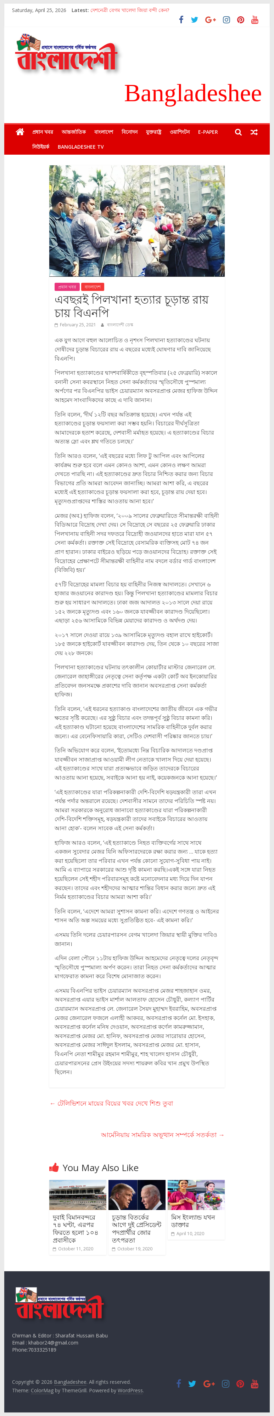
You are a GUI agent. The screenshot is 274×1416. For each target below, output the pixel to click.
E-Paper (208, 131)
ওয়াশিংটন (180, 131)
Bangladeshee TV (65, 146)
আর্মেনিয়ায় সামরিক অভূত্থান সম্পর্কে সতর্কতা (163, 1134)
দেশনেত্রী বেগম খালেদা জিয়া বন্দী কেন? (129, 10)
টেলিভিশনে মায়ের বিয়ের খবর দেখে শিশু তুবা (111, 1103)
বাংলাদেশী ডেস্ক (120, 325)
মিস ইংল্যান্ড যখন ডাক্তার (193, 1221)
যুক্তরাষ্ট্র (153, 131)
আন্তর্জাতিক (74, 131)
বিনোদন (130, 131)
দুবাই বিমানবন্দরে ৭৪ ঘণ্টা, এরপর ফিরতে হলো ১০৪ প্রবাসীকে (76, 1228)
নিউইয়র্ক (24, 146)
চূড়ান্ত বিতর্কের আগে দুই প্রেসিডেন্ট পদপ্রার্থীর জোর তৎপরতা (136, 1228)
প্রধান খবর (42, 131)
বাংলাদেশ (103, 131)
